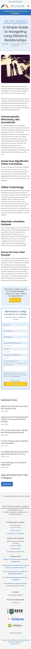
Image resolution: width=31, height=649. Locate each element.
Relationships (5, 44)
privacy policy (15, 376)
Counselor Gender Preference (13, 343)
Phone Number (8, 331)
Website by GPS (14, 643)
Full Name (7, 325)
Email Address (8, 337)
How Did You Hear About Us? (12, 355)
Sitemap (13, 640)
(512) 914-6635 (15, 2)
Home (6, 21)
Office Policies (19, 642)
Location (6, 349)
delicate (23, 265)
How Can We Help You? (11, 361)
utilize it (5, 197)
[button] (28, 6)
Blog (11, 21)
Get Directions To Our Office (15, 533)
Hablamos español (15, 633)
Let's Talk (15, 300)
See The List (15, 603)
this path (19, 130)
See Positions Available (15, 595)
